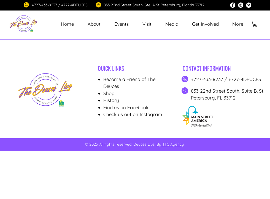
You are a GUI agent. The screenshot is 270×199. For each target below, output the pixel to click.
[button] (121, 23)
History (111, 100)
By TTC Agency (170, 144)
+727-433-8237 (208, 79)
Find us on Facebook (125, 107)
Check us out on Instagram (132, 114)
